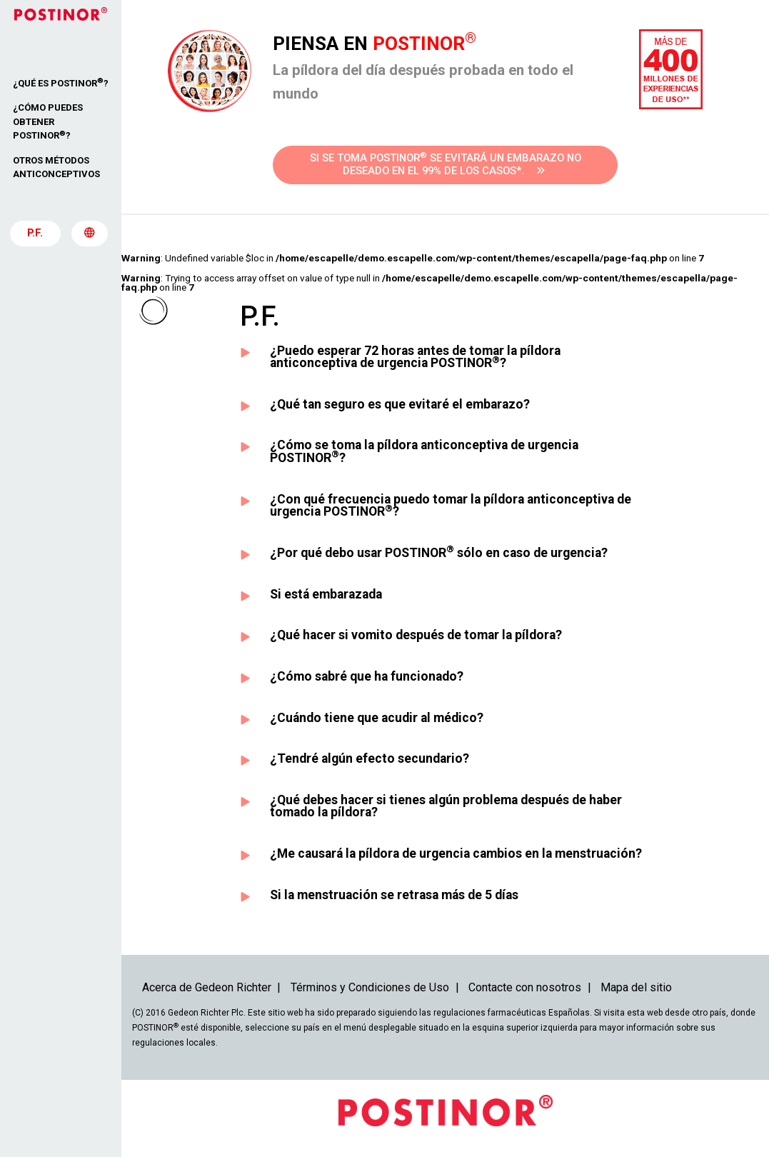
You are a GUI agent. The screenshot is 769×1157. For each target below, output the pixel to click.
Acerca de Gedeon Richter (206, 987)
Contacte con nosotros (524, 987)
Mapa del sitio (636, 987)
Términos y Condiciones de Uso (370, 987)
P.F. (35, 235)
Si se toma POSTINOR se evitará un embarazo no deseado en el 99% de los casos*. (445, 164)
